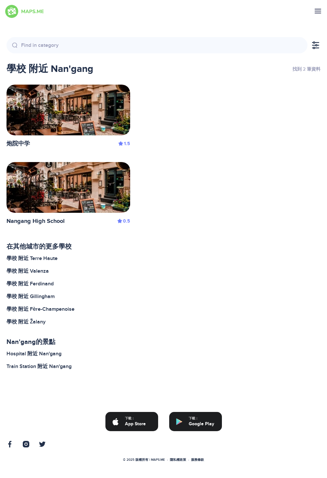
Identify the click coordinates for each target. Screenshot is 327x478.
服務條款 (197, 460)
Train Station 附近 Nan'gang (39, 366)
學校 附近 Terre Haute (32, 258)
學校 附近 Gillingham (31, 296)
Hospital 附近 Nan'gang (34, 353)
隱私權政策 (178, 460)
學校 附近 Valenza (28, 271)
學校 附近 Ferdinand (30, 283)
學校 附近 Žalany (26, 322)
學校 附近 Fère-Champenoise (41, 309)
